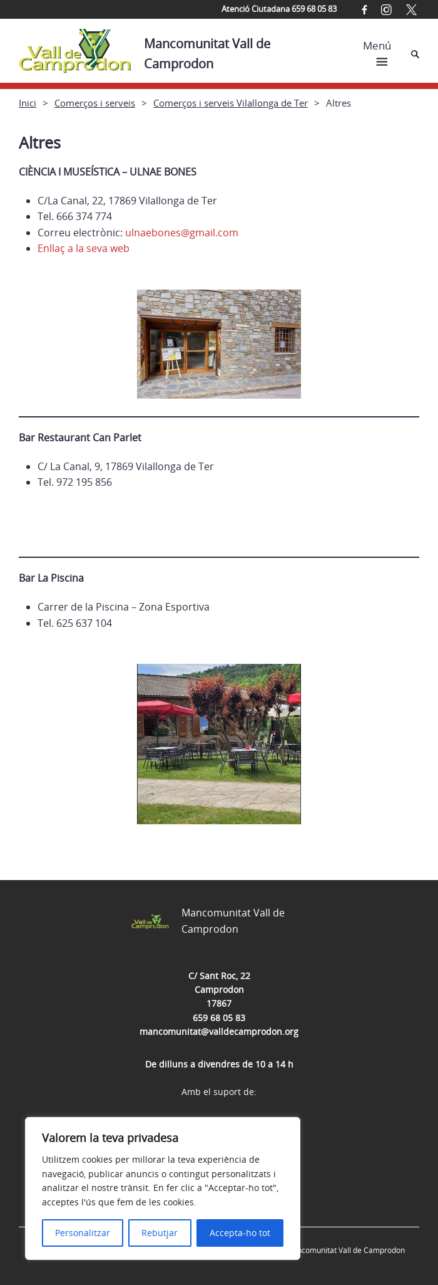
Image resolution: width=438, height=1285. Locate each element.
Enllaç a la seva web (84, 248)
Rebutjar (159, 1233)
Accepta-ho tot (240, 1233)
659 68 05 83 (219, 1018)
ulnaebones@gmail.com (181, 232)
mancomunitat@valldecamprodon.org (219, 1031)
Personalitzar (82, 1233)
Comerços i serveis (94, 103)
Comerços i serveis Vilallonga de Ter (230, 103)
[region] (162, 1188)
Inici (27, 103)
